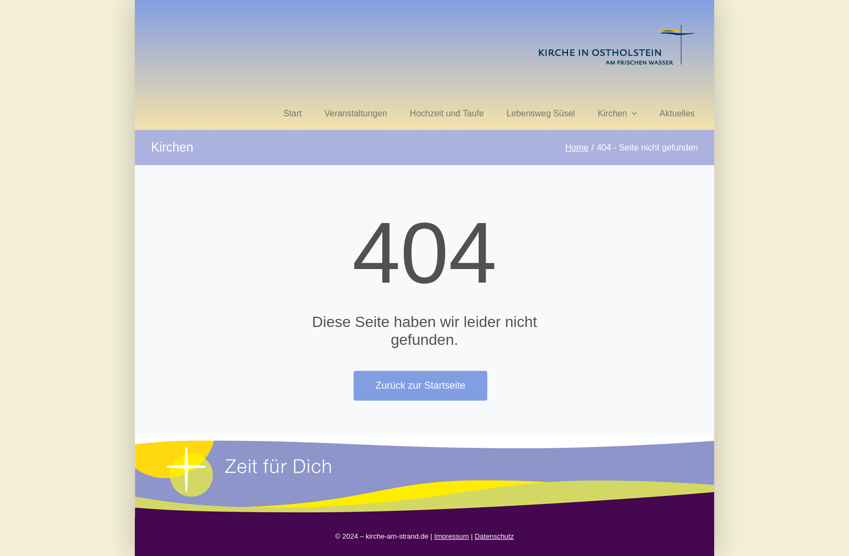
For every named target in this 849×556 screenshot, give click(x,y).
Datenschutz (494, 536)
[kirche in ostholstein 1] (616, 25)
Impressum (451, 536)
